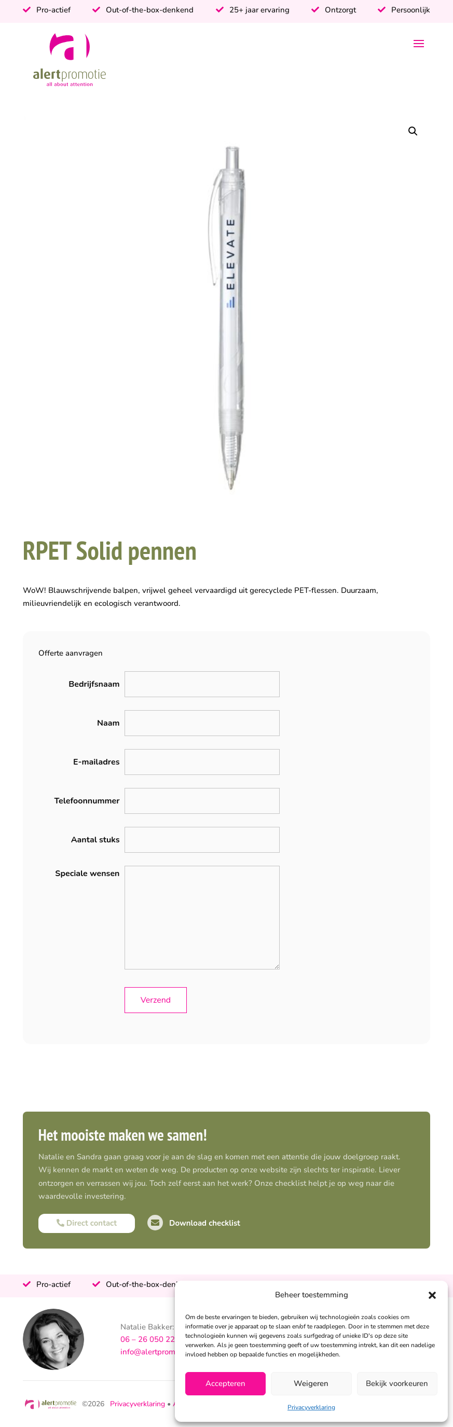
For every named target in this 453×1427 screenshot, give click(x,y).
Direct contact (87, 1223)
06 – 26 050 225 (150, 1339)
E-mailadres (96, 762)
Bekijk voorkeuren (397, 1383)
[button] (432, 1295)
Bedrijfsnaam (93, 684)
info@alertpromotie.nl (159, 1352)
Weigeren (311, 1383)
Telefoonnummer (86, 801)
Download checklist (193, 1223)
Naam (108, 723)
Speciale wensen (87, 873)
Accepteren (225, 1383)
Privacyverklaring (311, 1407)
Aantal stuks (95, 840)
